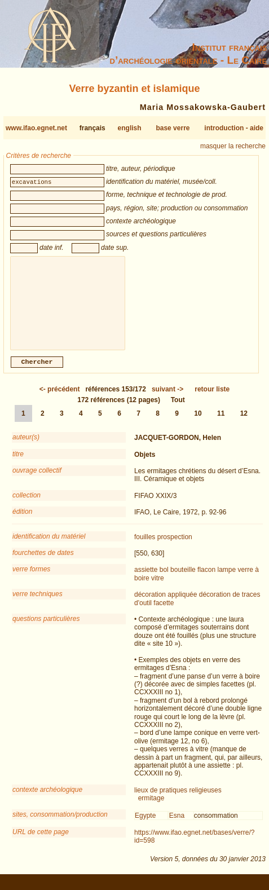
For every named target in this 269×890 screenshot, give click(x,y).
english (130, 128)
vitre (157, 587)
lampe (226, 579)
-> (167, 398)
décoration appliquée (165, 603)
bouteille (183, 579)
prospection (174, 546)
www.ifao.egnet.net (36, 128)
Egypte (145, 825)
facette (163, 612)
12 (244, 422)
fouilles (144, 546)
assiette (145, 579)
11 (220, 422)
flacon (206, 579)
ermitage (151, 807)
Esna (176, 825)
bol (164, 579)
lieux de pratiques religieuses (178, 799)
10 (197, 422)
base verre (172, 128)
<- (59, 398)
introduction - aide (233, 128)
